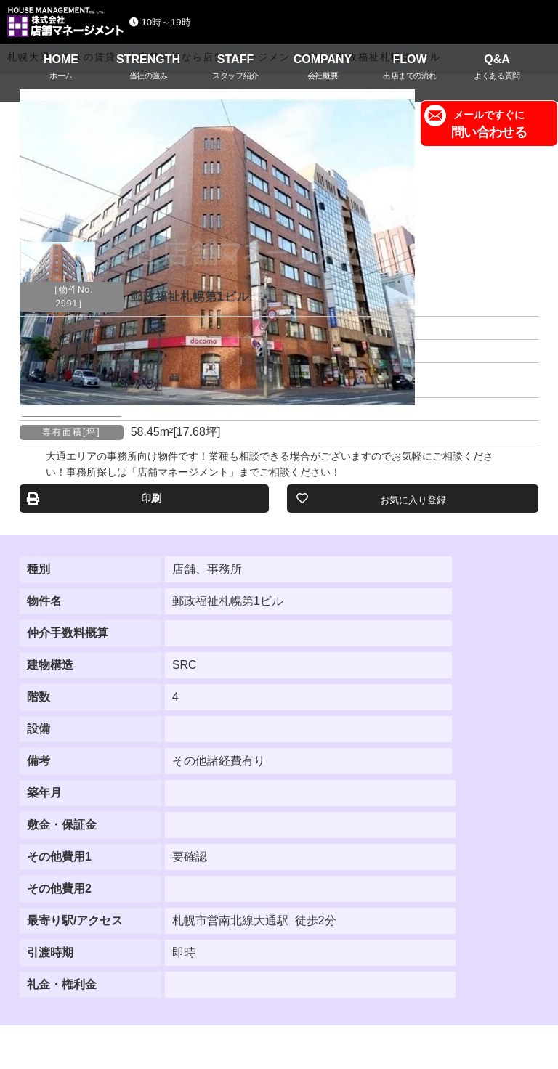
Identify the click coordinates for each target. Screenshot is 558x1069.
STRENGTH (148, 68)
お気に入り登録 (413, 500)
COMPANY (322, 68)
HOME (61, 68)
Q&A (497, 68)
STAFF (235, 68)
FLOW (409, 68)
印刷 (151, 498)
